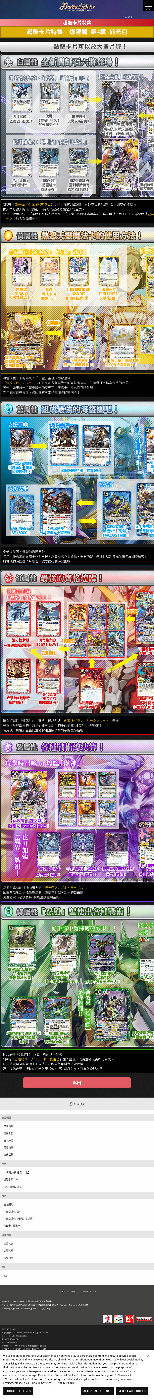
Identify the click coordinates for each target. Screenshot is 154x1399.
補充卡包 (8, 1133)
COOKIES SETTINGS (67, 1291)
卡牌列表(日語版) (16, 1172)
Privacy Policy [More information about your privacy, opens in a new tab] (65, 1385)
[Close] (147, 1358)
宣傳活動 (8, 1154)
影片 (6, 1275)
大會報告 (8, 1257)
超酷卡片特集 (11, 1179)
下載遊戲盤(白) (12, 1211)
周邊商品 (8, 1147)
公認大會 (8, 1243)
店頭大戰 (8, 1250)
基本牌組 (8, 1140)
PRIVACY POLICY (89, 1291)
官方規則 (8, 1204)
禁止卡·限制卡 (12, 1225)
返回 (77, 1082)
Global (129, 17)
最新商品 (8, 1126)
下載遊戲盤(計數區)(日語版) (18, 1218)
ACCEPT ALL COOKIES (97, 1394)
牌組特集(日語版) (13, 1186)
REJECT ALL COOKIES (132, 1394)
